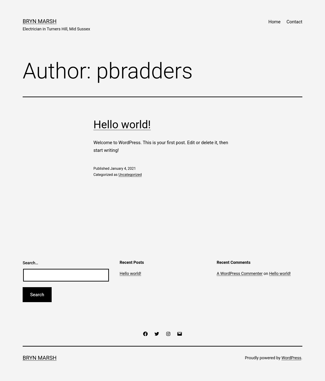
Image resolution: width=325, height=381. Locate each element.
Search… (30, 262)
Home (274, 21)
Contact (294, 21)
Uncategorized (130, 174)
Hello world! (122, 124)
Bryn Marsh (40, 21)
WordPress (291, 357)
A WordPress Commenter (240, 273)
